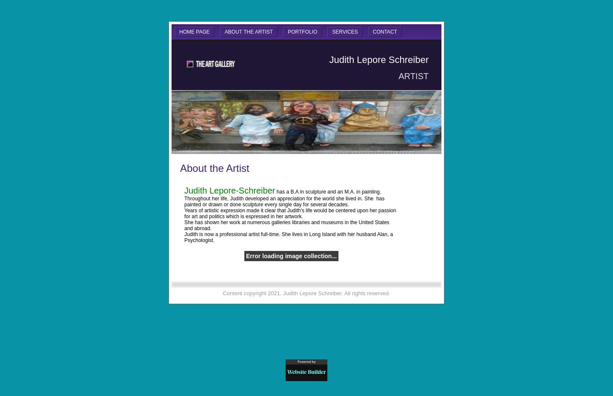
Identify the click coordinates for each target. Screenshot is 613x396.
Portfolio (302, 32)
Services (345, 32)
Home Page (194, 32)
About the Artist (249, 32)
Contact (385, 32)
